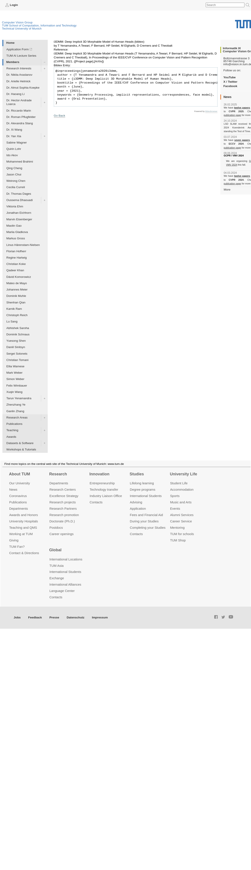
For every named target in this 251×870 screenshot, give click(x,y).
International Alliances (65, 584)
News (13, 489)
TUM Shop (178, 540)
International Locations (65, 559)
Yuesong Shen (16, 340)
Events (175, 508)
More (227, 189)
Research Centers (62, 489)
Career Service (181, 521)
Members (12, 62)
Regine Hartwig (16, 257)
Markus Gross (15, 238)
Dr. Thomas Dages (18, 193)
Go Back (59, 115)
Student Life (179, 483)
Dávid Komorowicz (18, 276)
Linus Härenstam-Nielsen (23, 245)
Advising (136, 502)
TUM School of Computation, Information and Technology (39, 25)
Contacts (96, 502)
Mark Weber (14, 372)
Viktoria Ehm (14, 206)
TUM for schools (182, 534)
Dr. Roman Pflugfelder (21, 117)
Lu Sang (12, 321)
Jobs (17, 617)
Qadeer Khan (15, 270)
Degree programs (142, 489)
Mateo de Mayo (16, 283)
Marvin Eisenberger (19, 219)
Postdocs (56, 527)
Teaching (12, 430)
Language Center (62, 591)
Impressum (100, 617)
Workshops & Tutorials (21, 449)
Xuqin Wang (14, 392)
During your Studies (144, 521)
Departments (18, 508)
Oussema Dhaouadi (19, 200)
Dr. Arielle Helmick (18, 81)
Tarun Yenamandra (18, 398)
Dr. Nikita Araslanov (19, 74)
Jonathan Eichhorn (18, 212)
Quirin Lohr (13, 149)
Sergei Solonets (16, 353)
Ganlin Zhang (15, 411)
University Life (183, 474)
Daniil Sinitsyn (15, 347)
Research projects (62, 502)
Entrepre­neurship (102, 483)
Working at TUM (21, 534)
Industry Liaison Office (106, 496)
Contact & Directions (24, 553)
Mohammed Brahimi (19, 161)
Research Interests (18, 68)
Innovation (99, 474)
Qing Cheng (14, 168)
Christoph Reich (17, 315)
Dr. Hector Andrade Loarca (19, 102)
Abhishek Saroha (17, 328)
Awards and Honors (23, 515)
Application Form (17, 49)
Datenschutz (75, 617)
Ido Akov (12, 155)
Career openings (61, 534)
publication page (232, 115)
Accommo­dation (181, 489)
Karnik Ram (14, 308)
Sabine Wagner (16, 142)
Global (55, 550)
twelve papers (242, 107)
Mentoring (177, 527)
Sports (174, 496)
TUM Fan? (17, 546)
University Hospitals (23, 521)
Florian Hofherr (16, 251)
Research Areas (17, 417)
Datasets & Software (19, 443)
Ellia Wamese (15, 366)
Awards (11, 436)
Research (58, 474)
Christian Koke (16, 264)
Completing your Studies (147, 527)
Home (10, 42)
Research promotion (64, 515)
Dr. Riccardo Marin (18, 110)
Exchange (56, 578)
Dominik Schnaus (18, 334)
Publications (14, 423)
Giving (13, 540)
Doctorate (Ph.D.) (62, 521)
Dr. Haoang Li (15, 94)
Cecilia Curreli (15, 187)
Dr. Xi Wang (14, 129)
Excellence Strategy (63, 496)
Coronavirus (18, 496)
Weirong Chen (15, 180)
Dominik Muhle (16, 296)
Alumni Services (181, 515)
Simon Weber (15, 379)
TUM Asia (56, 565)
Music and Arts (180, 502)
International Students (145, 496)
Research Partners (63, 508)
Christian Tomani (17, 360)
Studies (137, 474)
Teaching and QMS (23, 527)
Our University (19, 483)
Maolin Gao (14, 225)
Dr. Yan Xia (13, 136)
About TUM (19, 474)
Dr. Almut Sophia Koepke (22, 87)
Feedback (35, 617)
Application (138, 508)
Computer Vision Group (17, 22)
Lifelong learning (142, 483)
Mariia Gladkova (17, 232)
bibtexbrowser (211, 111)
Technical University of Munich (22, 28)
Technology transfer (104, 489)
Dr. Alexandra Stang (19, 123)
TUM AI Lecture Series (21, 55)
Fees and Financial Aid (146, 515)
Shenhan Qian (15, 302)
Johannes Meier (17, 289)
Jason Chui (13, 174)
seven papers (242, 140)
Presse (54, 617)
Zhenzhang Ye (15, 404)
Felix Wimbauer (16, 385)
